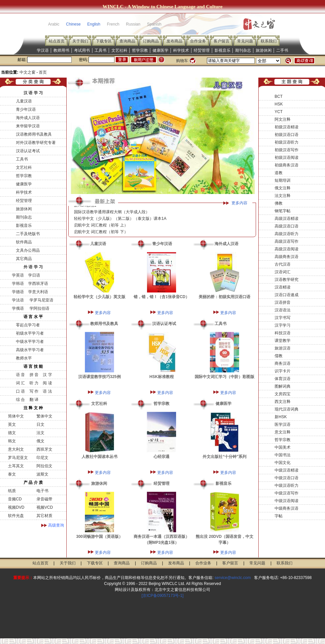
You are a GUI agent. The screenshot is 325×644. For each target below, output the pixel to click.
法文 (40, 432)
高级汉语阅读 (286, 249)
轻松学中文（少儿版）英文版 (99, 296)
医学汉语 (283, 424)
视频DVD (16, 507)
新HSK (281, 417)
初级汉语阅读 (286, 157)
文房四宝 (283, 394)
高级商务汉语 (286, 256)
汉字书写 (283, 317)
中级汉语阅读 (286, 500)
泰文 (12, 474)
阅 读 (47, 383)
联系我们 (269, 41)
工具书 (100, 50)
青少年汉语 (26, 109)
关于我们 (80, 41)
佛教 (279, 203)
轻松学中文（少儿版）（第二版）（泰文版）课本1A (120, 220)
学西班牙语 (38, 283)
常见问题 (245, 41)
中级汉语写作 (286, 493)
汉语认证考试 (28, 151)
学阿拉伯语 (38, 308)
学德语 (18, 292)
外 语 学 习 (33, 267)
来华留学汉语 (28, 126)
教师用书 (61, 50)
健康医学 (160, 50)
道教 (279, 172)
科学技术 (181, 50)
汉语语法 (283, 310)
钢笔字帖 (283, 211)
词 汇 (20, 383)
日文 (40, 424)
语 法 (47, 391)
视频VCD (44, 507)
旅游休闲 (264, 50)
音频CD (15, 499)
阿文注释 (283, 119)
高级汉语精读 (286, 218)
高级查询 (56, 525)
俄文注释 (283, 188)
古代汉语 (283, 264)
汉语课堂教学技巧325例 (99, 376)
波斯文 (42, 474)
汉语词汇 (283, 272)
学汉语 (43, 50)
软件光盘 (16, 515)
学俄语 (18, 308)
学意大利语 (38, 292)
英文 (12, 424)
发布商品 (174, 41)
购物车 (182, 60)
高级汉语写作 (286, 241)
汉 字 (47, 374)
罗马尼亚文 (18, 457)
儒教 (279, 356)
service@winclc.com (233, 577)
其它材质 (44, 515)
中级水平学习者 (30, 341)
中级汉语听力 (286, 485)
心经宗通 (161, 456)
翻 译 (34, 399)
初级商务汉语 (286, 165)
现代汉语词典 (286, 409)
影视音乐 (222, 50)
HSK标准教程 (162, 376)
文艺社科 (119, 50)
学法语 (18, 300)
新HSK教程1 (85, 207)
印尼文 (42, 457)
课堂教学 (283, 340)
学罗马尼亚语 (40, 300)
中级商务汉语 (286, 508)
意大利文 (16, 449)
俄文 (40, 441)
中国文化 (283, 462)
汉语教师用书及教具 (34, 134)
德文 (12, 432)
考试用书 (82, 50)
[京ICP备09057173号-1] (163, 595)
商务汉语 (283, 363)
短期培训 (283, 180)
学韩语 (18, 283)
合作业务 (198, 41)
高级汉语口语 (286, 226)
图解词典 (283, 386)
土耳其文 (16, 466)
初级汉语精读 (286, 127)
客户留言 (221, 41)
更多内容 (239, 203)
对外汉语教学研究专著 (36, 142)
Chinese (73, 24)
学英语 (18, 275)
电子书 (42, 490)
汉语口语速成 (286, 294)
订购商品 (151, 41)
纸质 (12, 490)
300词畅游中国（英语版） (99, 536)
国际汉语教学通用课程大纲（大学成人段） (112, 214)
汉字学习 (283, 325)
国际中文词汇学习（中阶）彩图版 (224, 376)
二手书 (282, 50)
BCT (279, 96)
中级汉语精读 (286, 470)
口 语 (20, 391)
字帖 (279, 516)
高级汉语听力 (286, 233)
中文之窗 (27, 72)
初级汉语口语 (286, 134)
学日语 (34, 275)
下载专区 (104, 41)
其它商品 (24, 258)
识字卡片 (283, 371)
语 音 (20, 374)
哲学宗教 (140, 50)
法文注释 (283, 195)
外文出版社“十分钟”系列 (224, 456)
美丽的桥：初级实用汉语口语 (224, 296)
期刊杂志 (243, 50)
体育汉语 (283, 378)
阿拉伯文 (44, 466)
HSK (279, 104)
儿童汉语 (24, 101)
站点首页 (57, 41)
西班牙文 (44, 449)
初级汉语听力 (286, 142)
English (93, 24)
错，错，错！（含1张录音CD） (161, 296)
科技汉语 (283, 333)
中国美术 (283, 447)
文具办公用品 (28, 250)
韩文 (12, 441)
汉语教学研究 (286, 279)
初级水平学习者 (30, 333)
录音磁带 (44, 499)
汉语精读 (283, 287)
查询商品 (127, 41)
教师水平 (24, 358)
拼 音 (34, 374)
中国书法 (283, 455)
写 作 (34, 391)
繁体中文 (44, 416)
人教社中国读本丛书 (99, 456)
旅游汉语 (283, 348)
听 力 (34, 383)
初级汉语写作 (286, 150)
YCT (279, 111)
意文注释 (283, 432)
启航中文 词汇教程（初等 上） (101, 227)
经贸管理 (202, 50)
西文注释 (283, 401)
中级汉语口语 (286, 478)
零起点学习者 (28, 325)
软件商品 (24, 242)
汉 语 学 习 (33, 93)
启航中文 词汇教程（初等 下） (101, 233)
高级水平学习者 (30, 350)
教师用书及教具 (104, 323)
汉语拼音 (283, 302)
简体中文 (16, 416)
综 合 (20, 399)
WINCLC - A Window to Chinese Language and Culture (162, 6)
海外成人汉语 (28, 117)
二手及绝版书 (28, 233)
